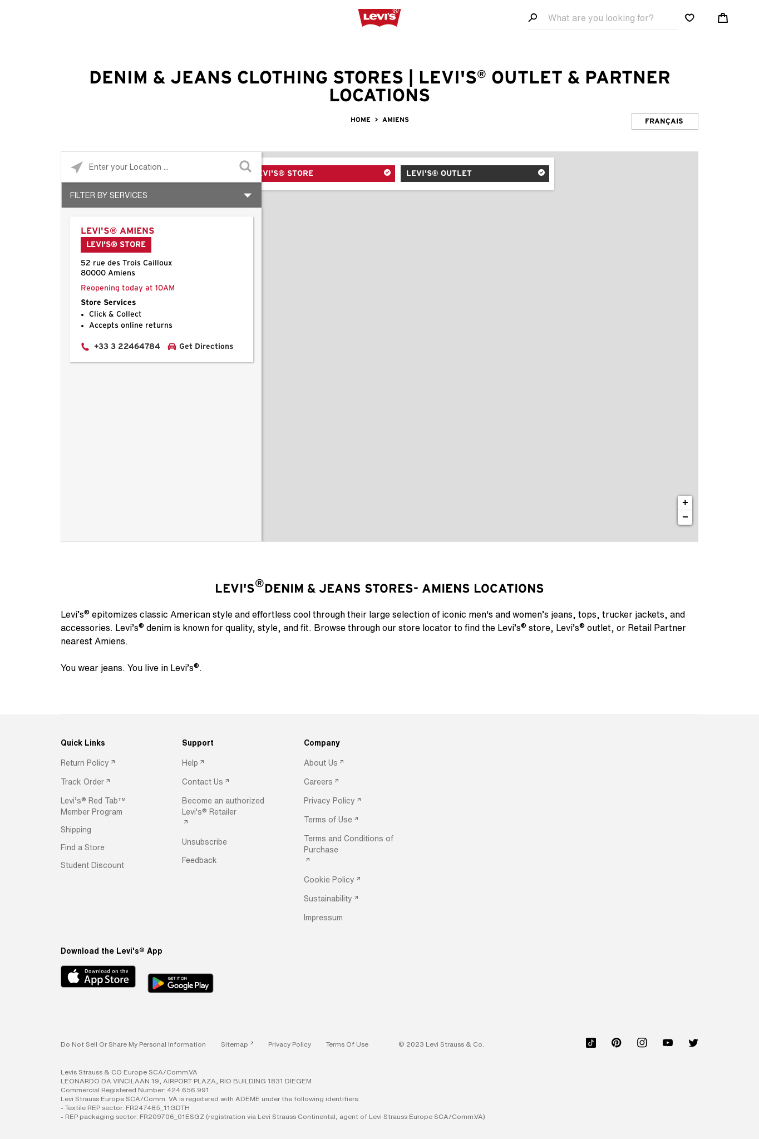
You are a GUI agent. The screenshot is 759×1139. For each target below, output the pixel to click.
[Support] (227, 742)
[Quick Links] (106, 742)
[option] (106, 763)
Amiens (395, 119)
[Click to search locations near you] (76, 167)
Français (664, 121)
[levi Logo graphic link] (379, 16)
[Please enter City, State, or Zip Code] (161, 166)
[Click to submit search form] (246, 167)
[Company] (349, 742)
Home (361, 119)
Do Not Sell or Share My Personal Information (133, 1044)
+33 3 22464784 (127, 347)
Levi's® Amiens (118, 230)
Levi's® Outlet (442, 174)
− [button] (685, 517)
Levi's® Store (308, 174)
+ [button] (685, 503)
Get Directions (206, 347)
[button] (106, 806)
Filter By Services (108, 195)
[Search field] (603, 18)
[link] (237, 1044)
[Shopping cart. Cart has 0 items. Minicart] (723, 18)
